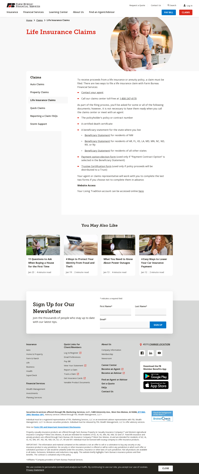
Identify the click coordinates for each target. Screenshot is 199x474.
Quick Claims (37, 108)
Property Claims (39, 92)
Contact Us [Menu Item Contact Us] (156, 5)
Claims (39, 20)
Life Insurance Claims (42, 100)
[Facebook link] (142, 353)
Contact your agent (92, 92)
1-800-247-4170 (128, 98)
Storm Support (38, 123)
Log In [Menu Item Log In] (189, 5)
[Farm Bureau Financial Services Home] (24, 5)
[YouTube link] (159, 353)
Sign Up (158, 324)
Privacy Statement (35, 469)
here (141, 191)
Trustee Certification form (96, 166)
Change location (159, 344)
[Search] (171, 5)
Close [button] (165, 468)
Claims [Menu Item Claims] (186, 12)
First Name (106, 306)
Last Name (141, 306)
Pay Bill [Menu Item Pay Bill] (168, 12)
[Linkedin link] (151, 353)
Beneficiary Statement (97, 135)
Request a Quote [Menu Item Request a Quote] (137, 5)
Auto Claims (37, 84)
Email (103, 319)
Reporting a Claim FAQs (44, 116)
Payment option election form (98, 156)
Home (29, 20)
